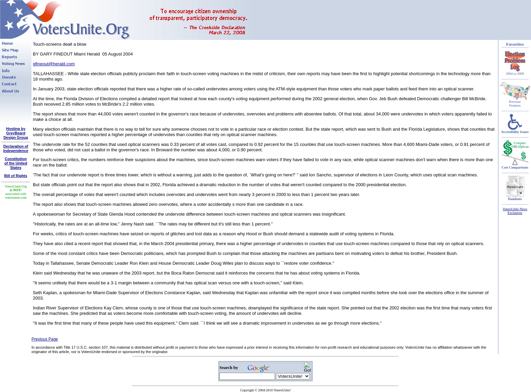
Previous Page (44, 339)
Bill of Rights (15, 176)
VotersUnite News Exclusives (515, 211)
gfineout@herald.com (54, 63)
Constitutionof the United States (15, 163)
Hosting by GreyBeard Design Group (15, 133)
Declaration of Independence (15, 148)
